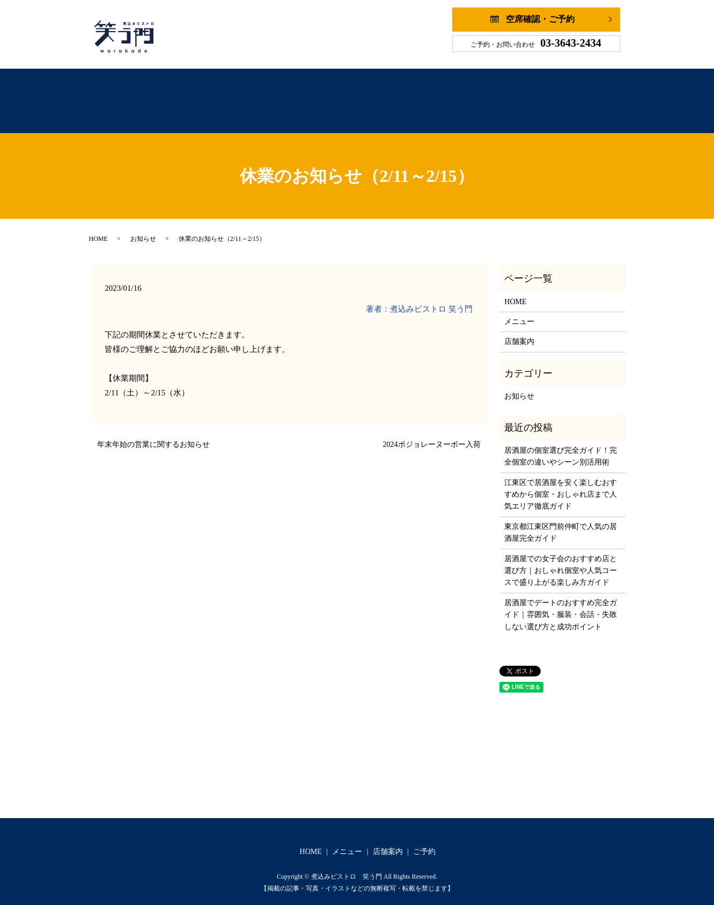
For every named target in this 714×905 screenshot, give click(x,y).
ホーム (242, 96)
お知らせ (143, 228)
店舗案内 (394, 96)
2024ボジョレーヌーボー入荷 (432, 434)
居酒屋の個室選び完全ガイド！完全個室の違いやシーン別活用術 (560, 445)
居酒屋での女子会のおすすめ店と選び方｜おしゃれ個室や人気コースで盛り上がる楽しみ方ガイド (560, 560)
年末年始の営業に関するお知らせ (153, 434)
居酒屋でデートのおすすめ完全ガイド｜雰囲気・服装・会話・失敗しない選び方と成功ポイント (560, 604)
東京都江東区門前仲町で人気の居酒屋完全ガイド (560, 522)
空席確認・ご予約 (540, 19)
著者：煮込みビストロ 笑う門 (419, 298)
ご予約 (470, 96)
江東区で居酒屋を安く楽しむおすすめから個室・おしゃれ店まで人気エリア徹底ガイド (560, 484)
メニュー (316, 96)
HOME (98, 228)
